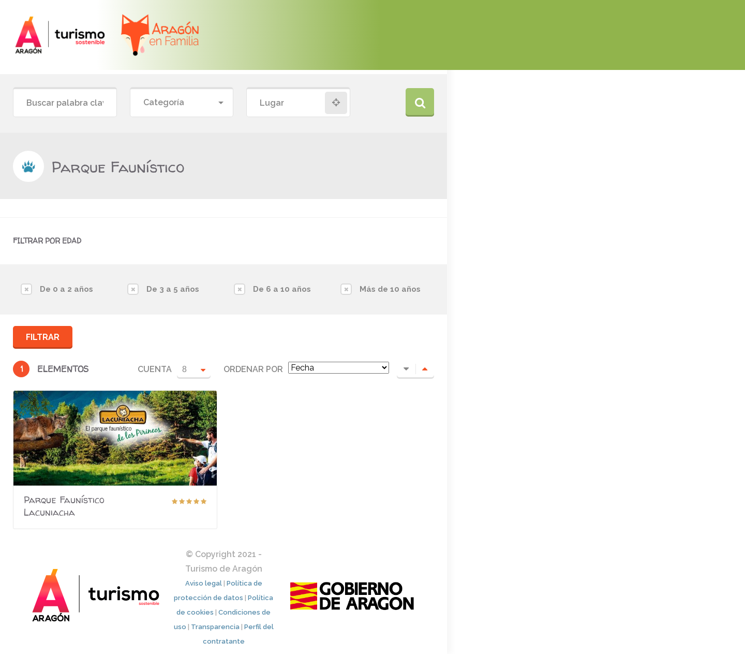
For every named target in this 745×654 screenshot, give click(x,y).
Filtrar (42, 337)
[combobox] (181, 103)
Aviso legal (203, 583)
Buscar (420, 102)
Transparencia (215, 627)
